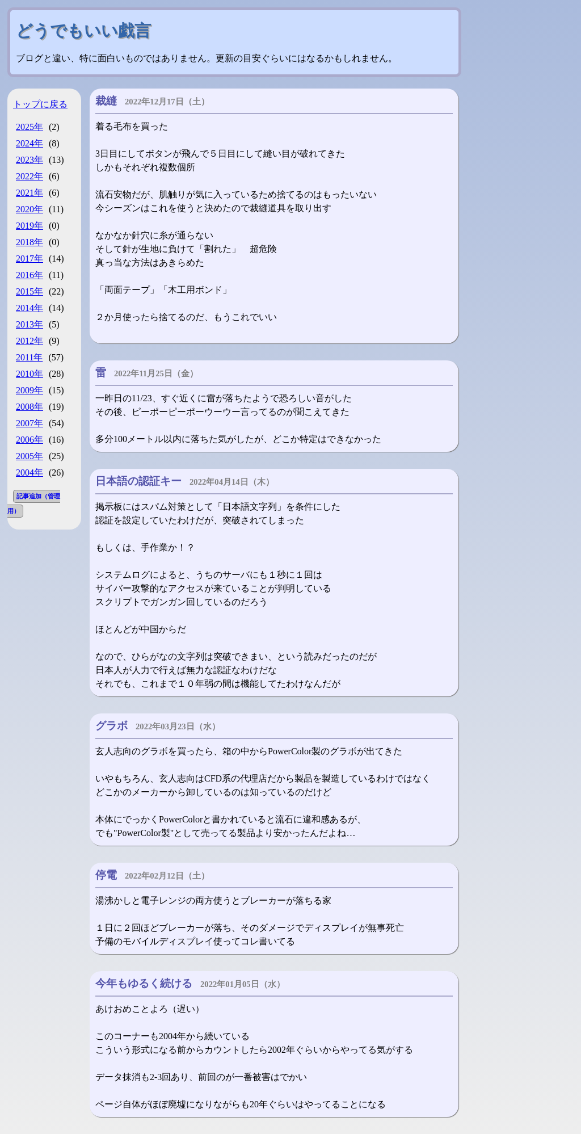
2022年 (29, 176)
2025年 (29, 127)
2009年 (29, 390)
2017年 (29, 258)
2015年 (29, 291)
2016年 (29, 275)
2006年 (29, 439)
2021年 (29, 193)
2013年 (29, 324)
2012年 (29, 341)
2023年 (29, 160)
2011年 (29, 357)
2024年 (29, 143)
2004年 (29, 472)
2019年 (29, 225)
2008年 (29, 406)
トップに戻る (40, 104)
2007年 (29, 423)
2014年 (29, 308)
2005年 (29, 456)
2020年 (29, 209)
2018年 (29, 242)
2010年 (29, 374)
